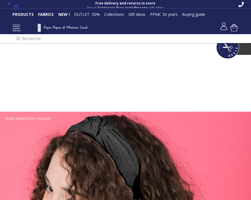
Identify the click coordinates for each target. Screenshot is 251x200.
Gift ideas (136, 14)
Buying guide (193, 14)
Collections (114, 14)
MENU (16, 28)
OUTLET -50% (87, 14)
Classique (14, 91)
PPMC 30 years (164, 14)
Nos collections (20, 63)
